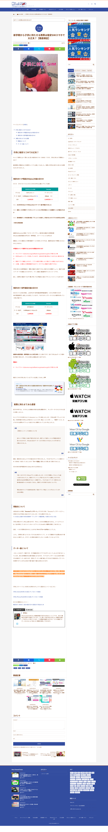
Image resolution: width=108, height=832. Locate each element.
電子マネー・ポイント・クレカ (74, 151)
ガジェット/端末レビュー (70, 9)
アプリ (93, 783)
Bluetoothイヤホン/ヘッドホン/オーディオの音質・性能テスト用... (85, 240)
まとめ (72, 785)
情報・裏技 (70, 201)
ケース (89, 781)
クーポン (93, 781)
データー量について (23, 144)
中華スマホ (83, 775)
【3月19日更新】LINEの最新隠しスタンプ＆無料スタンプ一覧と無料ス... (85, 222)
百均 (79, 772)
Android (92, 790)
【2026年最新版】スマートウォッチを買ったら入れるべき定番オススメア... (85, 234)
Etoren (92, 788)
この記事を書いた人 (19, 609)
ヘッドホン (73, 777)
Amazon (72, 792)
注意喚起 (82, 772)
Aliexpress (77, 792)
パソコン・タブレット (72, 145)
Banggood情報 (73, 790)
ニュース (78, 777)
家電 (93, 772)
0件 (29, 43)
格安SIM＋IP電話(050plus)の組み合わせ (28, 132)
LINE (14, 13)
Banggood (80, 790)
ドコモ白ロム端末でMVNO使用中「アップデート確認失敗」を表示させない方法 (34, 516)
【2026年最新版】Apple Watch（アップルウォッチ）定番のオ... (85, 247)
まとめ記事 (61, 9)
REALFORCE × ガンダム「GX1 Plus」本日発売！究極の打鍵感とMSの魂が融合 (85, 114)
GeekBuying (82, 788)
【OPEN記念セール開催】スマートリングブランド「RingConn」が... (85, 271)
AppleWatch (86, 790)
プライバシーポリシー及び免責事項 (77, 805)
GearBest (88, 788)
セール (91, 779)
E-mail (14, 734)
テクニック (91, 9)
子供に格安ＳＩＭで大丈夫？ (23, 130)
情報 (23, 668)
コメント (30, 663)
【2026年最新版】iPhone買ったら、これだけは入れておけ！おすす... (85, 228)
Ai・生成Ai (70, 138)
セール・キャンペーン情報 (23, 9)
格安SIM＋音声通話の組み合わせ (26, 135)
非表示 (25, 124)
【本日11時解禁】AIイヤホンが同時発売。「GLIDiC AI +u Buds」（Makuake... (84, 121)
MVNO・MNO (23, 679)
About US (72, 802)
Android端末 (34, 9)
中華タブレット (77, 775)
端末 (75, 772)
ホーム (14, 9)
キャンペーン (73, 783)
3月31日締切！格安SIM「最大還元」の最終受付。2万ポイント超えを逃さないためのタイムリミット (20, 692)
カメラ (84, 783)
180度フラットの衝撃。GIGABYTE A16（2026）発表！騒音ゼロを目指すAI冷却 (84, 76)
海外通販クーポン (42, 9)
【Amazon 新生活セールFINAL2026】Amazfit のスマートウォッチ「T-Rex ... (84, 101)
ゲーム (85, 781)
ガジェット (79, 783)
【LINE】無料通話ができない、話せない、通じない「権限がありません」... (29, 775)
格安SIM (28, 668)
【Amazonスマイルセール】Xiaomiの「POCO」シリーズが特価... (84, 265)
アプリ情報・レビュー (72, 198)
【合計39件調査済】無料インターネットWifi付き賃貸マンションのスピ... (85, 253)
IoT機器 (76, 788)
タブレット (78, 779)
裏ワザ (72, 772)
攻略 (86, 772)
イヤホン (88, 783)
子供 (20, 668)
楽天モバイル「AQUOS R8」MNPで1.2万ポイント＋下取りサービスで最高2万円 (32, 708)
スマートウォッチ (74, 781)
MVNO (15, 668)
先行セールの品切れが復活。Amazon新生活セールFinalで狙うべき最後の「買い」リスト (85, 82)
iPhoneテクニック (52, 9)
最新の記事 (30, 609)
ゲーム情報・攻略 (71, 195)
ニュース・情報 (71, 205)
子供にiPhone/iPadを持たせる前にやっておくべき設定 (28, 597)
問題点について (22, 141)
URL (14, 738)
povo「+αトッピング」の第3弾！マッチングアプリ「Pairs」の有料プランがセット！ (45, 708)
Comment (15, 720)
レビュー (88, 775)
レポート (70, 185)
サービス (25, 45)
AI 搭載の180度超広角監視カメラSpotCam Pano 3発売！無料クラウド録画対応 (85, 88)
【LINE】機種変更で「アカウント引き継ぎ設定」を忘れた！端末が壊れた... (29, 783)
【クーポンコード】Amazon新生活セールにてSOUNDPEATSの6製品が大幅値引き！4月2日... (85, 95)
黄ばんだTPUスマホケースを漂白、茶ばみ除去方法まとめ (29, 805)
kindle (91, 785)
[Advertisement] (39, 109)
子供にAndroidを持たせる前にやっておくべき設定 (27, 592)
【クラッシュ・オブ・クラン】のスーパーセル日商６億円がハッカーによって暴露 (48, 755)
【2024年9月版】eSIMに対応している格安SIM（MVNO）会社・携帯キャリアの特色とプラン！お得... (46, 692)
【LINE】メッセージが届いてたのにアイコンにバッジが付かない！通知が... (29, 790)
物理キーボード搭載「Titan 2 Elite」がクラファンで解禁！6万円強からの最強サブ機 (85, 127)
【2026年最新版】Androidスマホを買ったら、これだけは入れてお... (84, 259)
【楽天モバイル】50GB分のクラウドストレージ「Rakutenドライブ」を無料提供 (58, 692)
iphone (21, 45)
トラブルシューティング (86, 777)
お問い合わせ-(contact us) (75, 809)
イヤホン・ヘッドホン (72, 158)
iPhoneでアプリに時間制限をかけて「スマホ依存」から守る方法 (30, 754)
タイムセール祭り (85, 779)
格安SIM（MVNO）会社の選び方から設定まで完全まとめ (28, 604)
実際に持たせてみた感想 (22, 138)
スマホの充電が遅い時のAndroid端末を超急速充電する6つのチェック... (29, 797)
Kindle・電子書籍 (71, 155)
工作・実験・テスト (82, 9)
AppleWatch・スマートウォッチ (74, 141)
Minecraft (83, 785)
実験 (71, 775)
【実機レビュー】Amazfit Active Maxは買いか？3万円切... (85, 277)
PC (75, 785)
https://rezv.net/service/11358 (20, 388)
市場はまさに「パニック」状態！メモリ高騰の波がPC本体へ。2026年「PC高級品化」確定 (33, 692)
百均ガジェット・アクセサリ (74, 148)
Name (14, 731)
